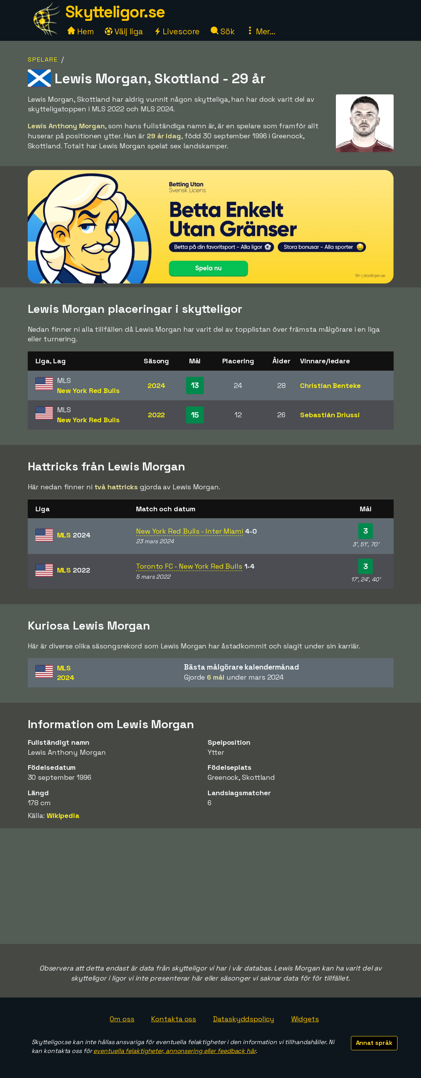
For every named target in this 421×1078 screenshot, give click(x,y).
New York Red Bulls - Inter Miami (189, 531)
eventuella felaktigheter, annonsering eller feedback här (174, 1051)
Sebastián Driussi (329, 414)
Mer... (260, 31)
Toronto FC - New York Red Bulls (189, 566)
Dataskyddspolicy (243, 1018)
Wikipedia (63, 815)
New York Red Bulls (88, 390)
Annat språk (374, 1043)
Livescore (177, 31)
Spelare (43, 59)
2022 (156, 414)
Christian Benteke (330, 385)
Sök (223, 31)
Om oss (122, 1018)
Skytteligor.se (115, 12)
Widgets (305, 1018)
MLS (74, 535)
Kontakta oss (173, 1018)
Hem (80, 31)
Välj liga (124, 31)
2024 (156, 385)
